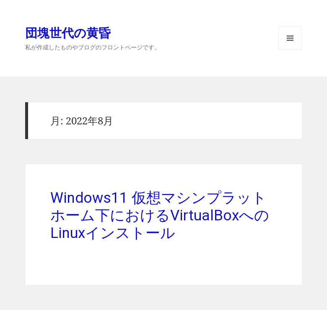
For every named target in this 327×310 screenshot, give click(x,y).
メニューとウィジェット (290, 49)
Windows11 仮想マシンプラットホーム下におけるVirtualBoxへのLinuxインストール (159, 215)
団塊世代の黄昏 (68, 32)
